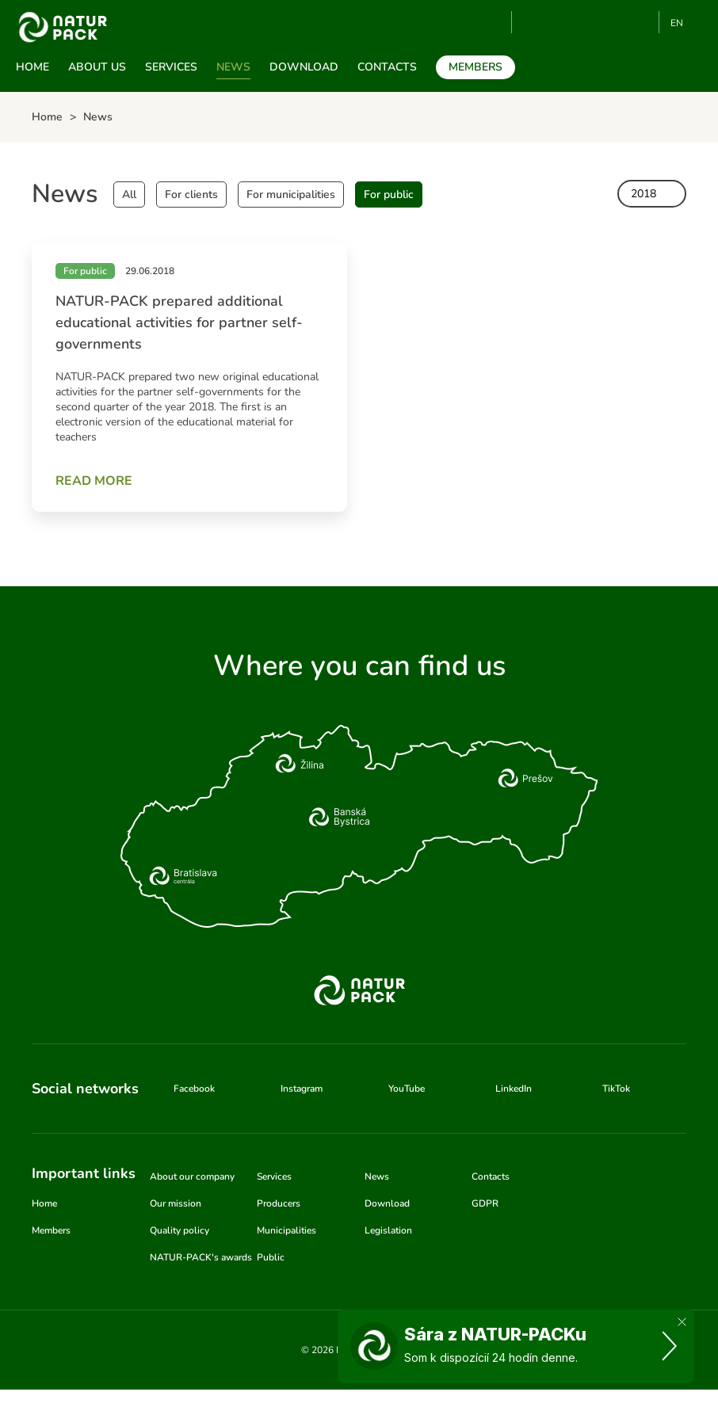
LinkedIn (513, 1088)
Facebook (561, 22)
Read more (93, 481)
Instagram (587, 22)
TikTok (640, 22)
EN (676, 23)
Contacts (387, 66)
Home (32, 66)
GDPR (485, 1203)
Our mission (175, 1203)
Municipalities (286, 1230)
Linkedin (614, 22)
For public (389, 194)
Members (475, 66)
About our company (192, 1176)
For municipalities (290, 194)
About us (97, 66)
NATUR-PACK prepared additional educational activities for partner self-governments (179, 322)
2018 (643, 193)
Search (493, 23)
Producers (278, 1203)
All (129, 194)
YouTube (533, 22)
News (233, 66)
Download (303, 66)
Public (271, 1257)
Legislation (388, 1230)
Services (171, 66)
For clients (191, 194)
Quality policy (179, 1230)
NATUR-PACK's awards (201, 1257)
